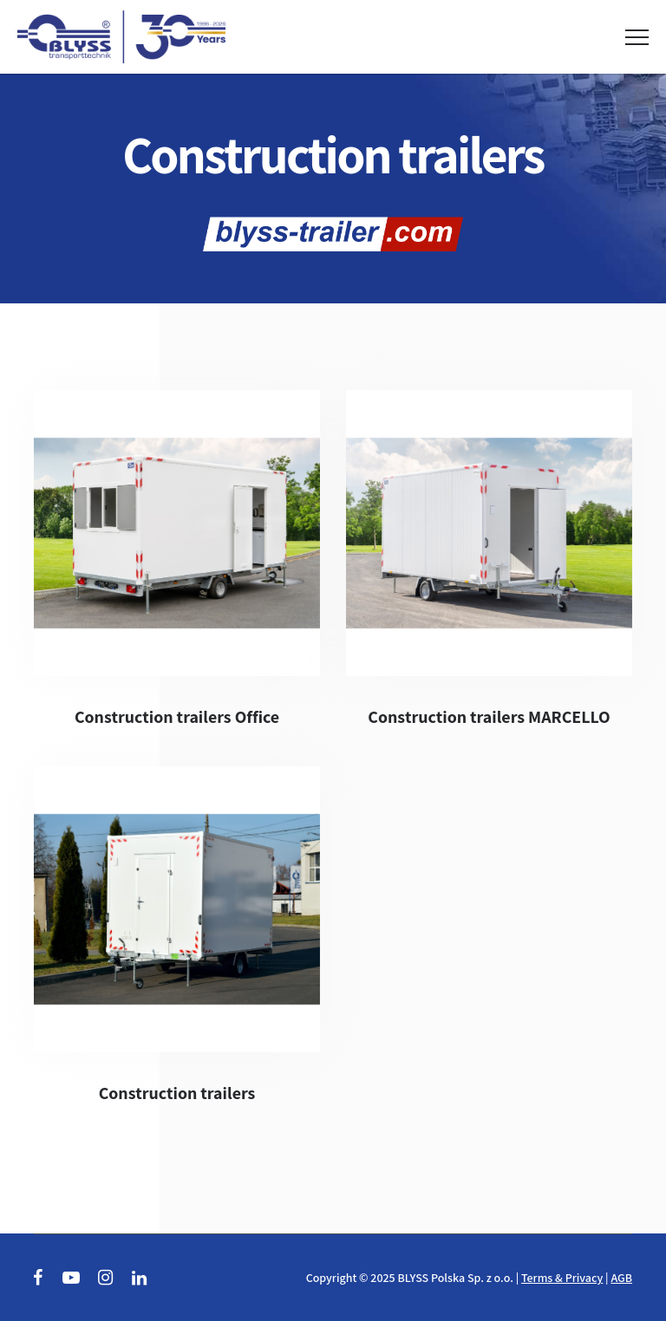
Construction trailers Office (177, 717)
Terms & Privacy (562, 1277)
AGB (621, 1277)
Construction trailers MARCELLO (489, 717)
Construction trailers (177, 1093)
